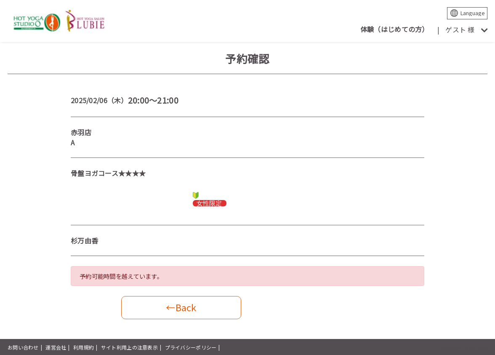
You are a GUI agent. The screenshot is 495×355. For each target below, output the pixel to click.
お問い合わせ (23, 347)
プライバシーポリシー (191, 347)
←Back (181, 307)
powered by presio (464, 347)
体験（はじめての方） (394, 29)
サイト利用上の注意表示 (129, 347)
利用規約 (83, 347)
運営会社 (55, 347)
